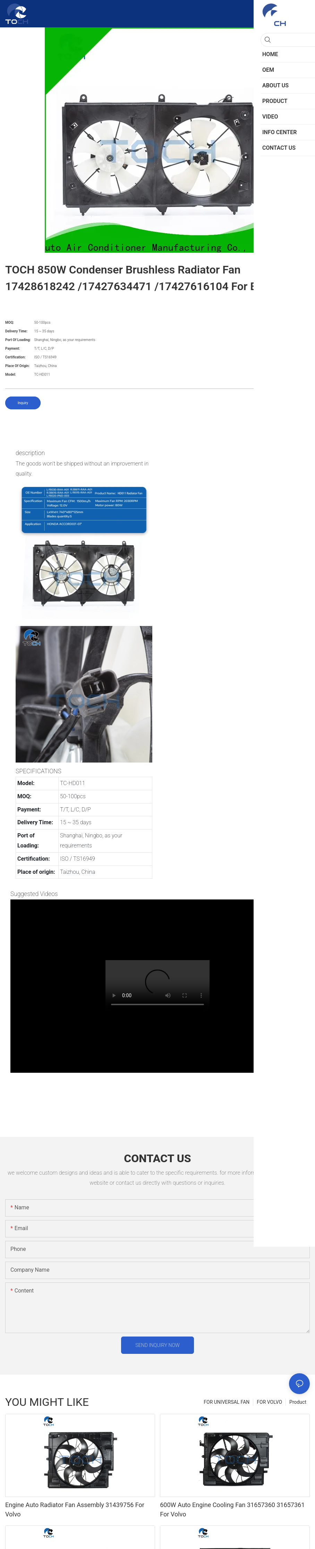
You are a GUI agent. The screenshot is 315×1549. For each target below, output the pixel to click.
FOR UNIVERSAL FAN (226, 1402)
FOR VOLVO (269, 1402)
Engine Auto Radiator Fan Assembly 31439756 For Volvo (74, 1509)
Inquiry (23, 403)
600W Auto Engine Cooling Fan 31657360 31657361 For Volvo (232, 1509)
